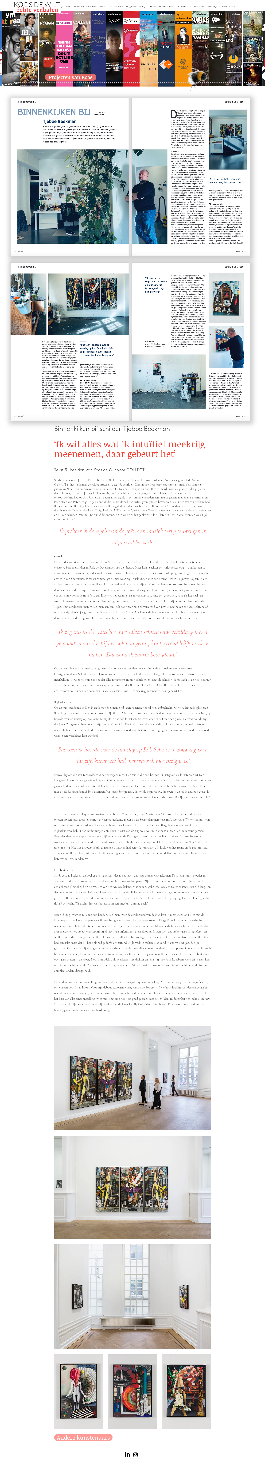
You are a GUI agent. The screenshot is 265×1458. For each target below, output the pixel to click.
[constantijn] (43, 82)
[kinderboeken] (110, 82)
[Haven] (193, 82)
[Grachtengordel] (194, 82)
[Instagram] (135, 1455)
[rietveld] (152, 82)
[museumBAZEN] (62, 82)
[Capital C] (223, 82)
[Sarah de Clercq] (99, 82)
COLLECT (136, 470)
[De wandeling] (72, 82)
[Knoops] (171, 82)
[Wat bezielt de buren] (24, 82)
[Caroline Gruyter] (26, 82)
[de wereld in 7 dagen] (145, 82)
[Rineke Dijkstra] (131, 82)
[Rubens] (76, 82)
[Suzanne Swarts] (41, 82)
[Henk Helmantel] (241, 82)
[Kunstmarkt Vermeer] (204, 82)
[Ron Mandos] (158, 82)
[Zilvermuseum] (16, 82)
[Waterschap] (53, 82)
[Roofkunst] (125, 82)
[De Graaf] (30, 82)
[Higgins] (100, 82)
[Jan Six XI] (239, 82)
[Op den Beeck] (91, 82)
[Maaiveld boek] (93, 82)
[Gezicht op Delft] (31, 82)
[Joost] (74, 82)
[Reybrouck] (89, 82)
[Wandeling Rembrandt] (181, 82)
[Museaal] (68, 82)
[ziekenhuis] (189, 82)
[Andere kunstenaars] (83, 1437)
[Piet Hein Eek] (231, 82)
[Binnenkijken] (18, 82)
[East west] (35, 82)
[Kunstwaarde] (77, 82)
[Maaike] (185, 82)
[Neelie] (219, 82)
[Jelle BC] (49, 82)
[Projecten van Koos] (70, 77)
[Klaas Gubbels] (156, 82)
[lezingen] (104, 82)
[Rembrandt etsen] (200, 82)
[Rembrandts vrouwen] (139, 82)
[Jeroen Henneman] (164, 82)
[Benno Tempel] (102, 82)
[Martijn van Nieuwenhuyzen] (81, 82)
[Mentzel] (225, 82)
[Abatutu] (143, 82)
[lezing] (133, 82)
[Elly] (114, 82)
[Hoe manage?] (148, 82)
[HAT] (217, 82)
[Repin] (47, 82)
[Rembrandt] (198, 82)
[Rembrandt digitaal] (214, 82)
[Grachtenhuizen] (154, 82)
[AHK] (66, 82)
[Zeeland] (246, 82)
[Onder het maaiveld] (135, 82)
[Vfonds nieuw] (106, 82)
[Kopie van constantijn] (20, 82)
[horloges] (166, 82)
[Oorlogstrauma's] (179, 82)
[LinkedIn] (127, 1455)
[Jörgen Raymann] (229, 82)
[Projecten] (14, 82)
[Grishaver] (212, 82)
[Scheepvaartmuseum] (124, 82)
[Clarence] (235, 82)
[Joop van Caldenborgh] (175, 82)
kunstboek (64, 13)
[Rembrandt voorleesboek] (150, 82)
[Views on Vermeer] (187, 82)
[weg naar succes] (129, 82)
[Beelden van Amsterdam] (64, 82)
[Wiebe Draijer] (168, 82)
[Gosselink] (70, 82)
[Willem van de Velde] (221, 82)
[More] (87, 82)
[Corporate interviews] (28, 82)
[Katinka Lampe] (227, 82)
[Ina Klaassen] (147, 82)
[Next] (262, 48)
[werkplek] (237, 82)
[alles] (108, 82)
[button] (68, 5)
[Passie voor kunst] (248, 82)
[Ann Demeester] (233, 82)
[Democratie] (58, 82)
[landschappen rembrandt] (141, 82)
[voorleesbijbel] (196, 82)
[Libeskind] (54, 82)
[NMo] (33, 82)
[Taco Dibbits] (85, 82)
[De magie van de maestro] (170, 82)
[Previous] (2, 48)
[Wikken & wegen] (118, 82)
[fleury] (177, 82)
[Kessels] (45, 82)
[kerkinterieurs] (183, 82)
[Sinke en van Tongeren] (79, 82)
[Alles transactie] (206, 82)
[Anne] (22, 82)
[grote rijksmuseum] (127, 82)
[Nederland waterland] (210, 82)
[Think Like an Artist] (97, 82)
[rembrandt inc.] (244, 82)
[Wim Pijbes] (160, 82)
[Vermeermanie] (208, 82)
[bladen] (137, 82)
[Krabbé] (112, 82)
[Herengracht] (116, 82)
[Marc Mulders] (95, 82)
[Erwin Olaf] (60, 82)
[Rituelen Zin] (216, 82)
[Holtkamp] (122, 82)
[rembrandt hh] (242, 82)
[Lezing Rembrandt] (120, 82)
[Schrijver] (51, 82)
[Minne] (56, 82)
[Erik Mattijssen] (83, 82)
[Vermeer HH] (191, 82)
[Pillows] (202, 82)
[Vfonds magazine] (39, 82)
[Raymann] (173, 82)
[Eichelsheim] (37, 82)
